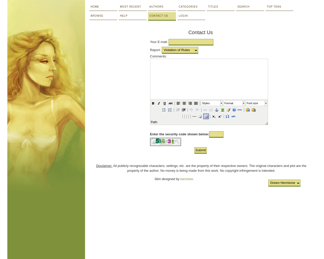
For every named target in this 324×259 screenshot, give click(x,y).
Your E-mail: (159, 42)
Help (124, 15)
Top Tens (274, 6)
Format (229, 103)
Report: (155, 50)
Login (183, 15)
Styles (206, 103)
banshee (186, 179)
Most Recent (130, 6)
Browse (97, 15)
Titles (213, 6)
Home (95, 6)
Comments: (158, 56)
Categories (188, 6)
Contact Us (158, 15)
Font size (252, 103)
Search (243, 6)
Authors (156, 6)
